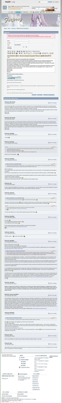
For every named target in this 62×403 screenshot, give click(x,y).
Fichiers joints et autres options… (15, 74)
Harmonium (36, 371)
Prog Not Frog (35, 385)
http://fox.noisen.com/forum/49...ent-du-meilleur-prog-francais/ (16, 208)
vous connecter (13, 7)
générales (24, 378)
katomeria (41, 369)
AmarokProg (35, 379)
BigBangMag (35, 381)
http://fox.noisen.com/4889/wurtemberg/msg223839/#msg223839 (40, 276)
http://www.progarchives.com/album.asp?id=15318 (14, 248)
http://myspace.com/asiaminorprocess (40, 308)
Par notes (23, 365)
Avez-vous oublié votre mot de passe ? (14, 8)
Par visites (23, 363)
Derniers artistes (24, 359)
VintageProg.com (36, 389)
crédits (34, 399)
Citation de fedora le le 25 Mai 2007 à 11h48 (14, 317)
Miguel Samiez (35, 375)
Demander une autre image (19, 80)
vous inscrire (20, 7)
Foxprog (56, 26)
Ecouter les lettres (10, 80)
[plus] (8, 57)
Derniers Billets (5, 394)
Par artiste (23, 361)
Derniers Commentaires (7, 395)
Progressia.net (35, 383)
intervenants (22, 379)
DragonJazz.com (36, 387)
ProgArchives (35, 377)
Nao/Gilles (41, 357)
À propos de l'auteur (25, 367)
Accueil (22, 357)
